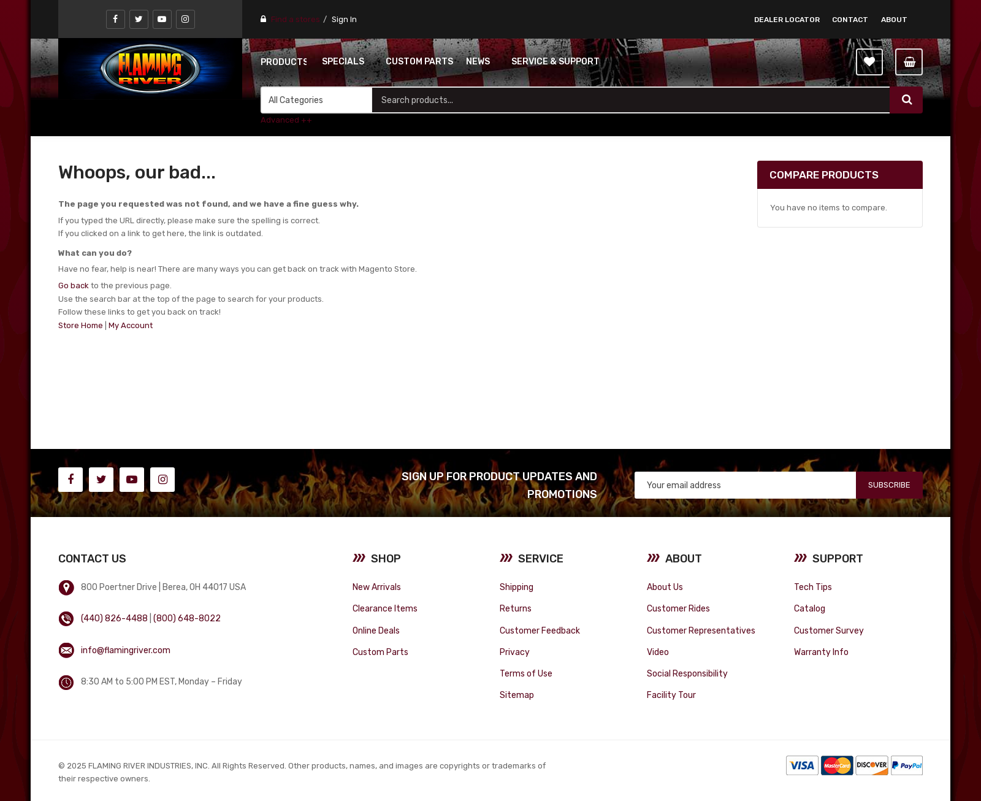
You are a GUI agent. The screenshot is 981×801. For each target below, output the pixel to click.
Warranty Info (821, 652)
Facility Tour (671, 695)
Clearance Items (385, 608)
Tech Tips (813, 587)
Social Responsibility (687, 673)
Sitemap (517, 695)
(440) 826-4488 (114, 618)
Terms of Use (526, 673)
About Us (665, 587)
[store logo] (150, 68)
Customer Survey (829, 630)
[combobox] (631, 100)
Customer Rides (678, 608)
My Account (131, 325)
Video (658, 652)
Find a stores (295, 19)
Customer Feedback (540, 630)
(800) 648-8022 (187, 618)
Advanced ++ (286, 120)
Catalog (809, 608)
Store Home (80, 325)
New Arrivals (377, 587)
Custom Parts (380, 652)
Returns (516, 608)
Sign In (344, 19)
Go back (73, 285)
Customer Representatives (701, 630)
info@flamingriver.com (125, 650)
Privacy (515, 652)
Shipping (516, 587)
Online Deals (376, 630)
